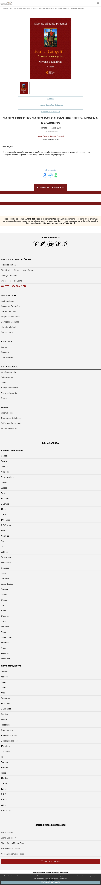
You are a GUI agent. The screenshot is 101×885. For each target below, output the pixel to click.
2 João (4, 794)
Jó (2, 546)
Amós (3, 610)
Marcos (4, 677)
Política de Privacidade (11, 423)
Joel (3, 605)
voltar (51, 99)
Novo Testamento (9, 393)
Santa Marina (7, 832)
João (3, 687)
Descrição (7, 147)
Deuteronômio (7, 477)
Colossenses (7, 730)
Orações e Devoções (10, 306)
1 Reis (3, 509)
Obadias (4, 616)
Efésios (4, 719)
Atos (3, 693)
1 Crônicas (5, 520)
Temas (4, 398)
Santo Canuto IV (8, 838)
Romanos (5, 698)
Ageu (3, 648)
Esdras (4, 530)
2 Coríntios (6, 709)
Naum (3, 632)
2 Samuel (5, 504)
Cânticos (5, 568)
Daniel (4, 594)
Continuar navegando (50, 882)
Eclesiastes (6, 562)
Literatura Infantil (8, 327)
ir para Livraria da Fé (51, 112)
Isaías (3, 573)
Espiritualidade (8, 301)
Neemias (5, 536)
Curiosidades (7, 357)
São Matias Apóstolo (10, 848)
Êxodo (4, 461)
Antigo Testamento (9, 387)
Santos (4, 347)
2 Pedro (4, 783)
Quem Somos (7, 413)
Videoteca (6, 341)
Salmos (4, 552)
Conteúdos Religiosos (11, 418)
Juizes (4, 488)
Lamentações (7, 584)
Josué (4, 482)
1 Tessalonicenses (9, 735)
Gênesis (4, 456)
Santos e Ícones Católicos (16, 259)
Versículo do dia (8, 372)
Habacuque (6, 637)
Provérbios (6, 557)
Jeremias (5, 578)
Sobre (4, 407)
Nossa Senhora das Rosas (12, 854)
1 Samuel (5, 498)
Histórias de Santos (9, 265)
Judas (3, 805)
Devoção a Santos (9, 275)
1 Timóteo (5, 746)
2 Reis (4, 514)
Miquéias (5, 626)
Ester (3, 541)
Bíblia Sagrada (9, 366)
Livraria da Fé (17, 8)
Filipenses (5, 725)
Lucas (3, 682)
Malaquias (5, 658)
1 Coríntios (5, 703)
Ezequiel (5, 589)
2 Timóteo (5, 751)
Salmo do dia (7, 377)
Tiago (3, 773)
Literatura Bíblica (8, 311)
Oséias (4, 600)
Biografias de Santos (30, 8)
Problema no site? (9, 428)
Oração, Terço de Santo (11, 281)
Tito (3, 757)
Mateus (4, 671)
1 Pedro (4, 778)
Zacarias (4, 653)
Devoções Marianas (10, 322)
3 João (4, 799)
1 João (4, 789)
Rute (3, 493)
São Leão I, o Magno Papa (12, 843)
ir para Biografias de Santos (51, 105)
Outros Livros (7, 332)
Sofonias (5, 642)
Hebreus (5, 767)
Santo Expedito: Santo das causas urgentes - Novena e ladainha (61, 8)
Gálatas (4, 714)
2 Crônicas (6, 525)
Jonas (3, 621)
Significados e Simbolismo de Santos (17, 270)
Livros (3, 382)
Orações (5, 352)
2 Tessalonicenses (9, 741)
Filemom (5, 762)
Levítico (4, 466)
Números (5, 472)
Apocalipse (6, 810)
